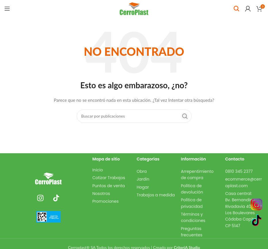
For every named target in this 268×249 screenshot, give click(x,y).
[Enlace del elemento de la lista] (111, 170)
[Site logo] (134, 8)
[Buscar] (236, 8)
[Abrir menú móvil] (7, 8)
